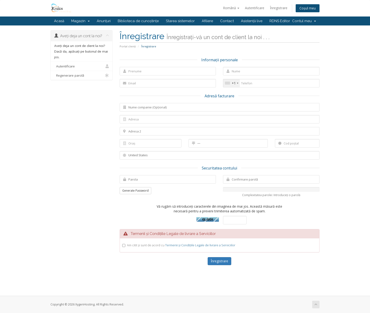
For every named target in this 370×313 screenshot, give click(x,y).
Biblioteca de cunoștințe (138, 21)
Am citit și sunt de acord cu (181, 245)
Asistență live (251, 21)
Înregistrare (278, 8)
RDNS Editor (279, 21)
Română (231, 8)
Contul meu (304, 21)
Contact (227, 21)
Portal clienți (128, 46)
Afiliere (207, 21)
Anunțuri (104, 21)
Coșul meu (307, 8)
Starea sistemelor (180, 21)
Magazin (80, 21)
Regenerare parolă (81, 75)
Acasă (59, 21)
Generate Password (135, 191)
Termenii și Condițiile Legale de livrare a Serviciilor (200, 245)
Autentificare (254, 8)
